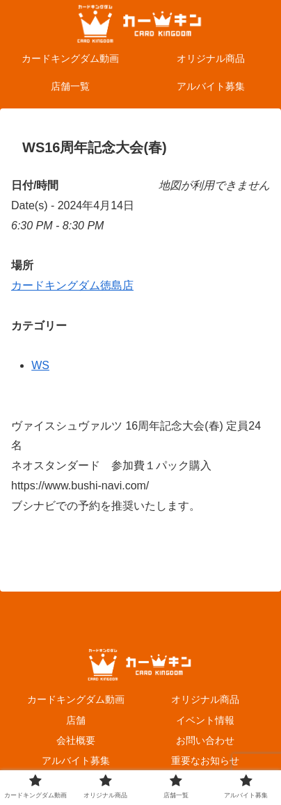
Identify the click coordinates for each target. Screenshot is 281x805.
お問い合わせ (205, 740)
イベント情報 (205, 720)
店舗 (76, 720)
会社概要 (75, 740)
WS (40, 365)
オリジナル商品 (205, 699)
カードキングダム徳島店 (72, 285)
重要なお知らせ (205, 760)
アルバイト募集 (76, 760)
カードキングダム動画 (76, 699)
